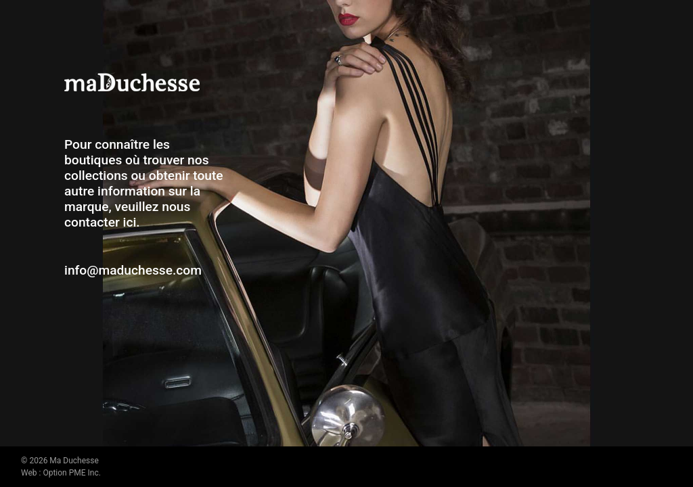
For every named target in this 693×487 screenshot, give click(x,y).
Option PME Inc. (71, 473)
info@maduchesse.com (133, 270)
